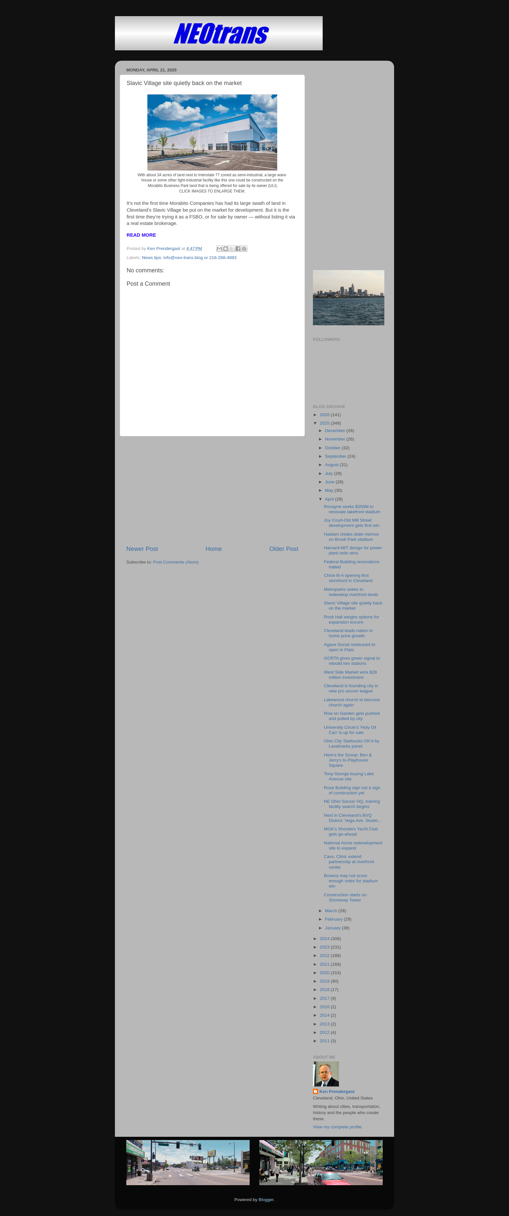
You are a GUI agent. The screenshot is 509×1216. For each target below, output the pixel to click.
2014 (325, 1015)
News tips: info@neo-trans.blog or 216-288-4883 (189, 257)
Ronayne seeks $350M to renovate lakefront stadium (352, 509)
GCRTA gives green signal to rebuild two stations (352, 661)
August (332, 464)
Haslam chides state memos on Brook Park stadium (351, 537)
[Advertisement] (212, 490)
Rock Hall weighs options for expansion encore (351, 619)
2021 (325, 964)
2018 (325, 989)
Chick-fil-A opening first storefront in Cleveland (348, 578)
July (329, 473)
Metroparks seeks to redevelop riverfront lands (351, 592)
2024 (325, 938)
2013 (325, 1024)
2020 (325, 972)
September (336, 456)
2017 (325, 998)
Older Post (283, 548)
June (330, 481)
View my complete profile (337, 1126)
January (333, 927)
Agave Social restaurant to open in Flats (349, 647)
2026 (325, 414)
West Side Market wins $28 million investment (350, 675)
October (333, 447)
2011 (325, 1040)
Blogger (266, 1199)
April (330, 499)
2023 (325, 947)
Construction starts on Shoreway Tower (345, 897)
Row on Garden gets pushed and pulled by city (352, 716)
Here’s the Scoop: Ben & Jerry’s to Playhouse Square (348, 760)
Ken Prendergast (336, 1091)
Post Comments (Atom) (176, 562)
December (335, 430)
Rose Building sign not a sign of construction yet (352, 790)
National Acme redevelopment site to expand (353, 845)
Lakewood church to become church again (352, 702)
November (335, 439)
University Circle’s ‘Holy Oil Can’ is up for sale (350, 730)
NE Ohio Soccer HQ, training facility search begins (352, 804)
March (331, 910)
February (334, 919)
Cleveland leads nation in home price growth (348, 633)
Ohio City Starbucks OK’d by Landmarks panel (351, 743)
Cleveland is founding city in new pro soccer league (351, 688)
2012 (325, 1032)
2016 (325, 1006)
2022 (325, 955)
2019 (325, 981)
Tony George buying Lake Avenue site (349, 776)
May (329, 490)
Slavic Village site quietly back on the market (353, 606)
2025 (325, 423)
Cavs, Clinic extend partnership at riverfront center (349, 861)
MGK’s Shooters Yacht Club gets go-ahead (351, 831)
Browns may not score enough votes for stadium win (351, 880)
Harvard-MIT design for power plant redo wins (353, 550)
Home (213, 548)
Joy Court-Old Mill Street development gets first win (351, 523)
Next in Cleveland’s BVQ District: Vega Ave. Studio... (353, 818)
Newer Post (142, 548)
